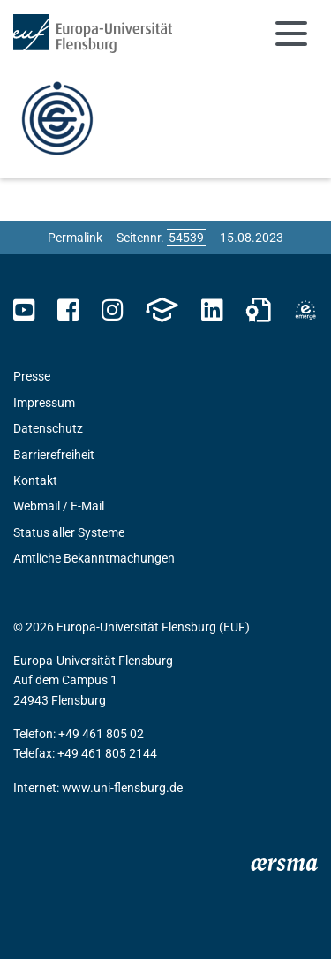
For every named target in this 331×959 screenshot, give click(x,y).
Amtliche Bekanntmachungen (94, 558)
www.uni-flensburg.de (122, 788)
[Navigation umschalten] (291, 33)
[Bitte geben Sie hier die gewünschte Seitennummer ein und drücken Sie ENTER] (186, 237)
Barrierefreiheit (53, 455)
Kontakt (35, 480)
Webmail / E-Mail (58, 506)
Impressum (44, 403)
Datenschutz (48, 428)
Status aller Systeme (68, 532)
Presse (31, 376)
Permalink (75, 237)
